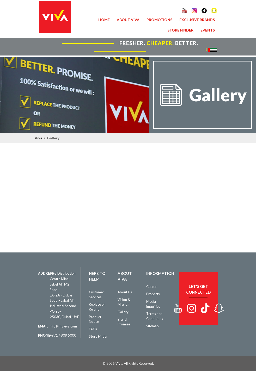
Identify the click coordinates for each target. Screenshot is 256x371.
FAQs (93, 329)
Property (153, 294)
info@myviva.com (63, 326)
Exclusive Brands (197, 19)
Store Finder (180, 30)
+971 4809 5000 (63, 335)
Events (207, 30)
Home (104, 19)
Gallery (123, 312)
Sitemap (152, 326)
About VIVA (128, 19)
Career (151, 287)
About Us (125, 292)
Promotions (159, 19)
